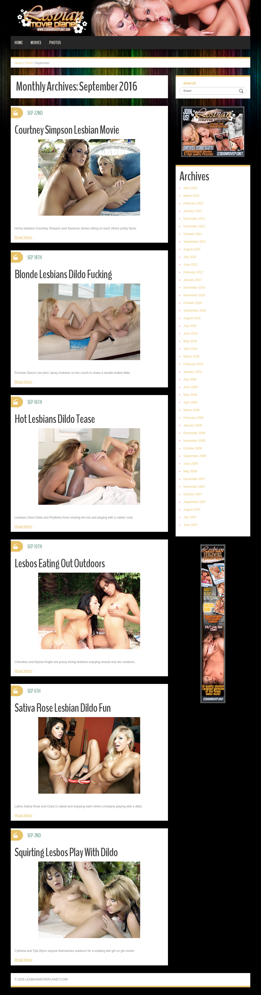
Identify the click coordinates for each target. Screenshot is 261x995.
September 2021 (195, 241)
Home (19, 43)
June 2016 (191, 333)
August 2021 (192, 249)
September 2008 (195, 456)
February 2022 (193, 203)
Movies (36, 43)
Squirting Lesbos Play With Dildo (66, 852)
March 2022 (192, 196)
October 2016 (193, 303)
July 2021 (190, 257)
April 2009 (190, 402)
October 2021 (193, 234)
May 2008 (190, 471)
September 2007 (195, 502)
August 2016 (192, 318)
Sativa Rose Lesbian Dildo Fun (63, 708)
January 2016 (193, 372)
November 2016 (194, 295)
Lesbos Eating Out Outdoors (60, 563)
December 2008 (194, 433)
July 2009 (190, 379)
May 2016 (190, 341)
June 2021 (191, 264)
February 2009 (193, 418)
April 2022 (190, 188)
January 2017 (193, 280)
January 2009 (193, 425)
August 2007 (192, 509)
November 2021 (194, 226)
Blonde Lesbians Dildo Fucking (63, 274)
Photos (55, 43)
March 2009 (192, 410)
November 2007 (194, 486)
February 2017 (193, 272)
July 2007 (190, 517)
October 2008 (193, 448)
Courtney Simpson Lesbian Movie (67, 130)
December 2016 (194, 287)
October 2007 (193, 494)
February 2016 (193, 364)
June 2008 (191, 463)
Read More (23, 237)
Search (189, 83)
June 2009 (191, 387)
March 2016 (192, 356)
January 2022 (193, 211)
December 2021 (194, 218)
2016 (28, 63)
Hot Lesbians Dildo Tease (55, 419)
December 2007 (194, 479)
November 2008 (194, 441)
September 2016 (195, 310)
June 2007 (191, 525)
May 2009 (190, 395)
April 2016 (190, 349)
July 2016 (190, 326)
